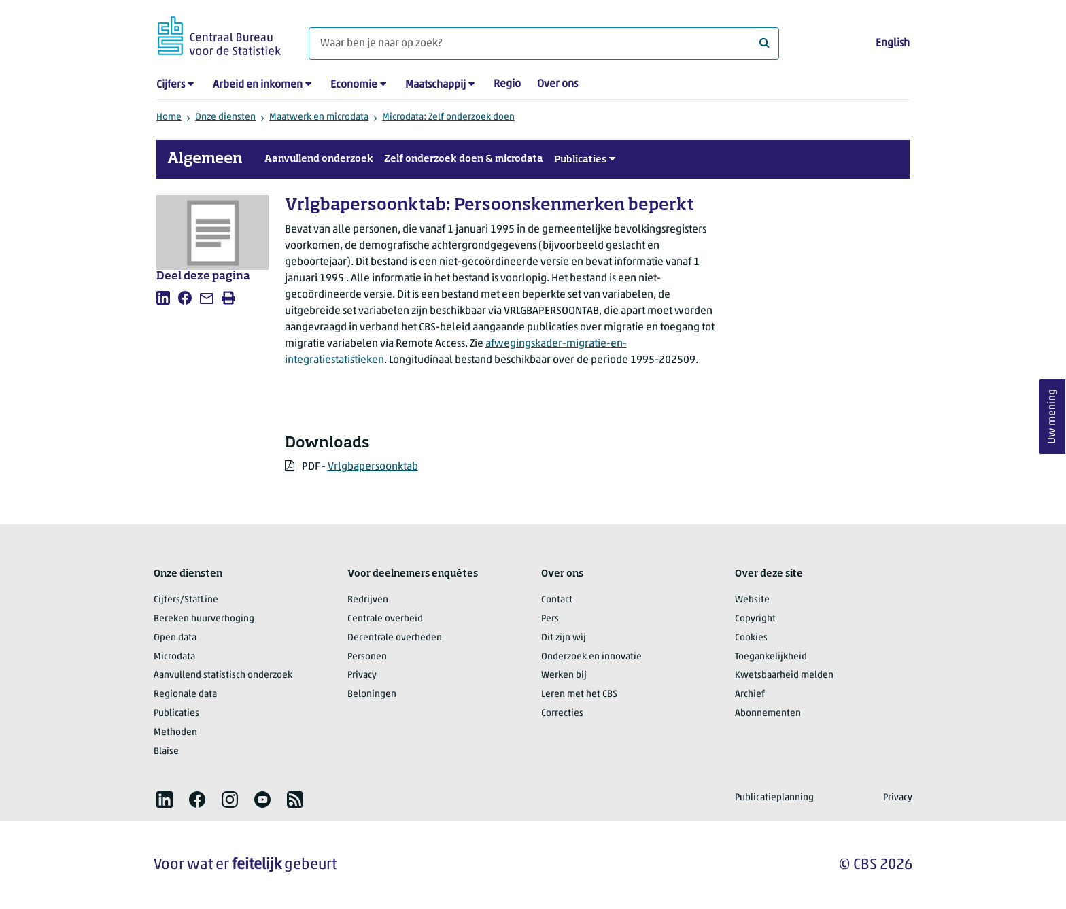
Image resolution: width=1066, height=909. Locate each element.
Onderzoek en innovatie (591, 657)
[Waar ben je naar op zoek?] (544, 43)
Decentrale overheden (394, 638)
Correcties (562, 713)
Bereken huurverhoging (204, 619)
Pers (550, 619)
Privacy (362, 675)
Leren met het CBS (579, 694)
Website (752, 600)
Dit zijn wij (563, 638)
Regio (507, 84)
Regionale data (185, 694)
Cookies (751, 638)
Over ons (557, 84)
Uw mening (1052, 416)
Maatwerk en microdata (318, 117)
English (893, 43)
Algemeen (205, 159)
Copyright (755, 619)
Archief (750, 694)
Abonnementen (768, 713)
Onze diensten (225, 117)
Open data (175, 638)
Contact (556, 600)
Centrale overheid (385, 619)
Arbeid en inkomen (258, 85)
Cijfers (170, 85)
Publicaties (580, 160)
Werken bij (564, 675)
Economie (353, 85)
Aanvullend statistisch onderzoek (223, 675)
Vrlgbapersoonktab (373, 467)
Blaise (166, 751)
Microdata (174, 657)
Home (169, 117)
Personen (367, 657)
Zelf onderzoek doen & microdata (463, 159)
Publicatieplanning (774, 797)
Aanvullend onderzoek (318, 159)
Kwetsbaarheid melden (784, 675)
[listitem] (163, 298)
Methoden (175, 732)
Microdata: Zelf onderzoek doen (448, 117)
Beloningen (371, 694)
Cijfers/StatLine (186, 600)
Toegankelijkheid (771, 657)
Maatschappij (435, 85)
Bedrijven (367, 600)
